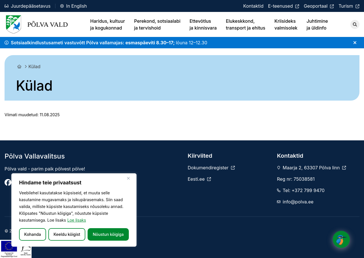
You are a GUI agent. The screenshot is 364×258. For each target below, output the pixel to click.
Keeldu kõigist (66, 234)
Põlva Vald (36, 24)
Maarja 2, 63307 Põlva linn (314, 167)
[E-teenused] (283, 6)
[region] (73, 210)
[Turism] (348, 6)
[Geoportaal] (319, 6)
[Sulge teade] (354, 42)
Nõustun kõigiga (108, 234)
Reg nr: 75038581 (296, 179)
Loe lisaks (76, 220)
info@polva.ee (298, 202)
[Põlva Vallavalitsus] (8, 182)
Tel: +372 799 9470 (303, 190)
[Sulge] (130, 178)
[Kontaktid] (253, 6)
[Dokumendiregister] (211, 167)
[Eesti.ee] (199, 179)
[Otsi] (354, 24)
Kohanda (32, 234)
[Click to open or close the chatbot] (341, 237)
